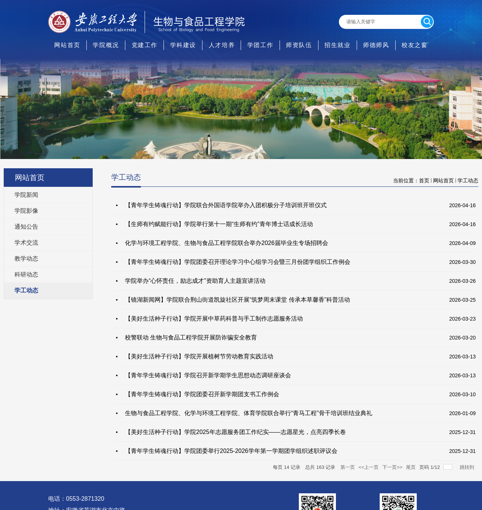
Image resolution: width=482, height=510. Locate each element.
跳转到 (468, 467)
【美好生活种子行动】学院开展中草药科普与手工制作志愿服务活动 (214, 318)
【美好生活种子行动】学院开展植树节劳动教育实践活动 (199, 356)
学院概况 (106, 45)
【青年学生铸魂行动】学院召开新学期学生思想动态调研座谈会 (208, 375)
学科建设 (183, 45)
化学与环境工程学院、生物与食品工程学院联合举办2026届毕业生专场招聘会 (226, 243)
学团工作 (260, 45)
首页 (424, 180)
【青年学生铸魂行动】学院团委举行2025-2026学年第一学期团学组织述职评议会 (231, 451)
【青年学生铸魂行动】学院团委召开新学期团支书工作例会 (202, 394)
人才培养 (222, 45)
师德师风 (376, 45)
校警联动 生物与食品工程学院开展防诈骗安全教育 (191, 337)
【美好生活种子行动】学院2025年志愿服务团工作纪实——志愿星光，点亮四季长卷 (235, 432)
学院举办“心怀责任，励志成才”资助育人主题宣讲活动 (195, 281)
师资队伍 (299, 45)
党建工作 (145, 45)
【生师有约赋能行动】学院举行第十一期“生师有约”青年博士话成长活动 (219, 224)
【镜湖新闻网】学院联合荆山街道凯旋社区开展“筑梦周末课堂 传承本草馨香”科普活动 (237, 300)
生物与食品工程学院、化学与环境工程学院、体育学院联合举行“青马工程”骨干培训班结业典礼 (248, 413)
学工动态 (468, 180)
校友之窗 (414, 45)
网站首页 (67, 45)
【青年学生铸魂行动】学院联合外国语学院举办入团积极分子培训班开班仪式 (226, 205)
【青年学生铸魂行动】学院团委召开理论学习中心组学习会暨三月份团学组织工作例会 (237, 262)
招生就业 (337, 45)
